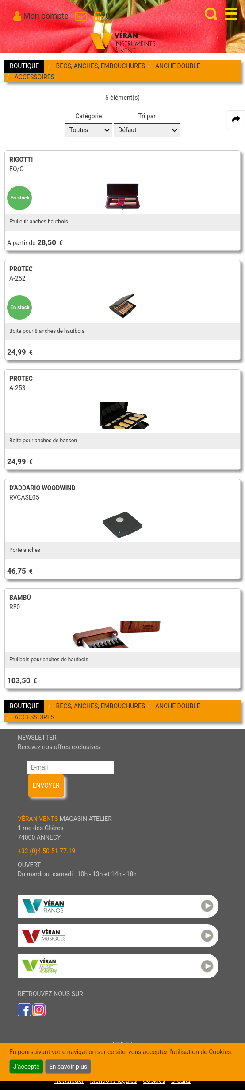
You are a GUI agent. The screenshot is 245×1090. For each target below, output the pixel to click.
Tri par (147, 116)
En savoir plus (68, 1066)
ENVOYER (45, 785)
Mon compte (46, 15)
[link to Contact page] (80, 15)
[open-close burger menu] (231, 14)
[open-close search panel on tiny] (211, 14)
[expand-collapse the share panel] (236, 120)
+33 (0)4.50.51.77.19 (46, 851)
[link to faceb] (24, 1009)
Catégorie (88, 116)
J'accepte (26, 1066)
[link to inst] (39, 1009)
